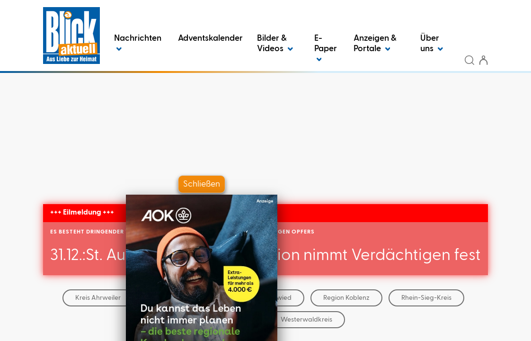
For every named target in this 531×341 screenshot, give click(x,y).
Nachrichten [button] (137, 43)
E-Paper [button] (325, 48)
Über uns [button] (431, 43)
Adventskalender (210, 38)
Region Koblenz (346, 298)
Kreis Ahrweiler (98, 298)
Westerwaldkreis (306, 319)
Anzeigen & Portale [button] (375, 43)
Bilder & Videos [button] (275, 43)
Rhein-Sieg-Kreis (426, 298)
